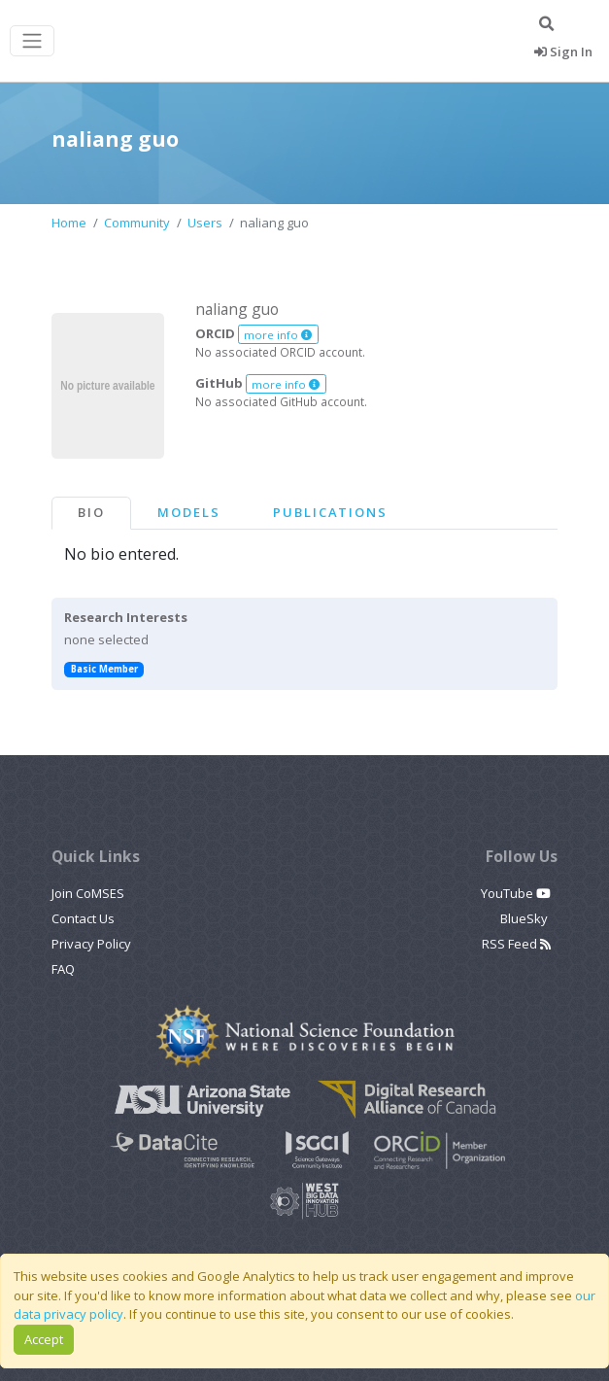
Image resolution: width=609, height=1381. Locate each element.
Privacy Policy (91, 943)
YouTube (516, 893)
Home (68, 222)
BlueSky (525, 918)
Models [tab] (188, 512)
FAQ (63, 969)
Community (137, 222)
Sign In (563, 51)
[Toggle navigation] (32, 41)
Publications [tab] (330, 512)
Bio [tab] (91, 512)
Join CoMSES (87, 893)
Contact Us (83, 918)
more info (278, 335)
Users (204, 222)
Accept (43, 1339)
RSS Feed (516, 943)
